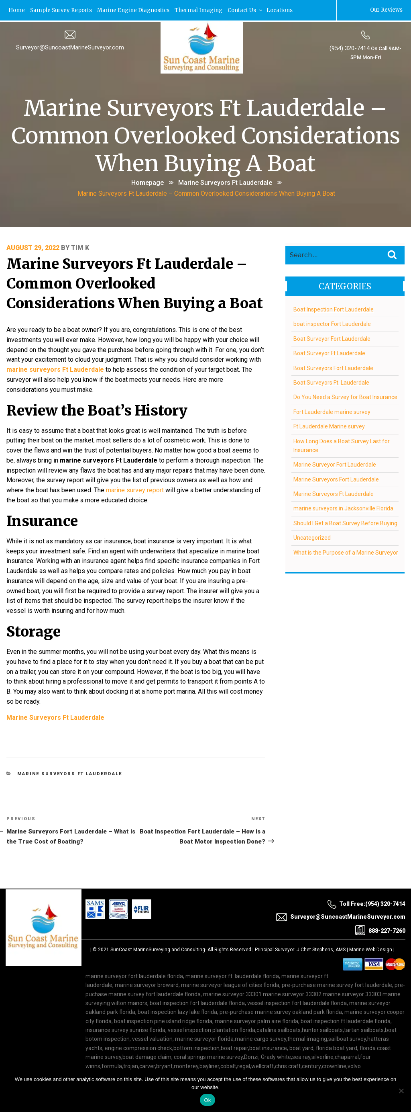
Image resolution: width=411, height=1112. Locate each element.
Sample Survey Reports (61, 9)
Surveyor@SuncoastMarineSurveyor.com (70, 47)
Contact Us (245, 9)
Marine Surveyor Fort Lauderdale (334, 463)
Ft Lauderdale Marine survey (328, 425)
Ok (207, 1100)
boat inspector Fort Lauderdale (331, 322)
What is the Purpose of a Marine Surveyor (345, 551)
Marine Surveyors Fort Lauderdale (335, 478)
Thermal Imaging (198, 9)
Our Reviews (386, 9)
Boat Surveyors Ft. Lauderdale (331, 381)
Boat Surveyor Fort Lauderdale (331, 337)
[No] (401, 1091)
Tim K (80, 246)
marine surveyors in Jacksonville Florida (343, 507)
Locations (280, 9)
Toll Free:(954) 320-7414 (366, 893)
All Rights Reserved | (231, 939)
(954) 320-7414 (350, 47)
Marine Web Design (370, 939)
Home (16, 9)
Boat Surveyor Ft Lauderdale (329, 352)
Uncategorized (311, 536)
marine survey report (146, 484)
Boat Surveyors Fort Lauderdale (333, 366)
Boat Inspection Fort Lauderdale (333, 308)
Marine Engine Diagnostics (133, 9)
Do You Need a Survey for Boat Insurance (345, 396)
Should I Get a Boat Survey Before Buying (345, 522)
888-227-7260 (380, 920)
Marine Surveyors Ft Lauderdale (225, 182)
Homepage (147, 182)
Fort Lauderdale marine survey (331, 410)
